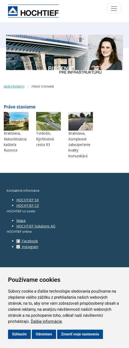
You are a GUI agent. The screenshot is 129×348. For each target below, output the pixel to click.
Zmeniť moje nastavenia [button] (80, 334)
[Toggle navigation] (114, 9)
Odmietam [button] (44, 334)
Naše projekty (14, 86)
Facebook (27, 241)
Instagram (27, 246)
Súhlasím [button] (19, 334)
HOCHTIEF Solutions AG (35, 226)
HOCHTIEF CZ (27, 205)
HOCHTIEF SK (27, 200)
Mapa (21, 220)
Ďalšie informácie (46, 321)
